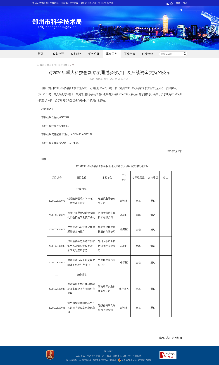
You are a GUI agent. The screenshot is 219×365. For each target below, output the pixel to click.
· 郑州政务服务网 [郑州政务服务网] (105, 3)
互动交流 (129, 53)
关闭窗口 (176, 337)
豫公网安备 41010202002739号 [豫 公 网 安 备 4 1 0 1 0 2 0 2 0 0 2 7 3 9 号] (134, 360)
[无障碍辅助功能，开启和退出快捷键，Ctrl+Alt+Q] (170, 3)
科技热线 (147, 53)
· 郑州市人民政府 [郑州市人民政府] (88, 3)
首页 (40, 53)
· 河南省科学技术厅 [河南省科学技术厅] (69, 3)
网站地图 (108, 351)
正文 (72, 65)
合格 (138, 289)
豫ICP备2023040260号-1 (104, 360)
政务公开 (58, 53)
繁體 (178, 3)
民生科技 (62, 65)
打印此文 (164, 337)
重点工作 (111, 53)
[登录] (183, 3)
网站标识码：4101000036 (78, 360)
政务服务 (76, 53)
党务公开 (94, 53)
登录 (185, 3)
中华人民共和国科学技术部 (45, 3)
